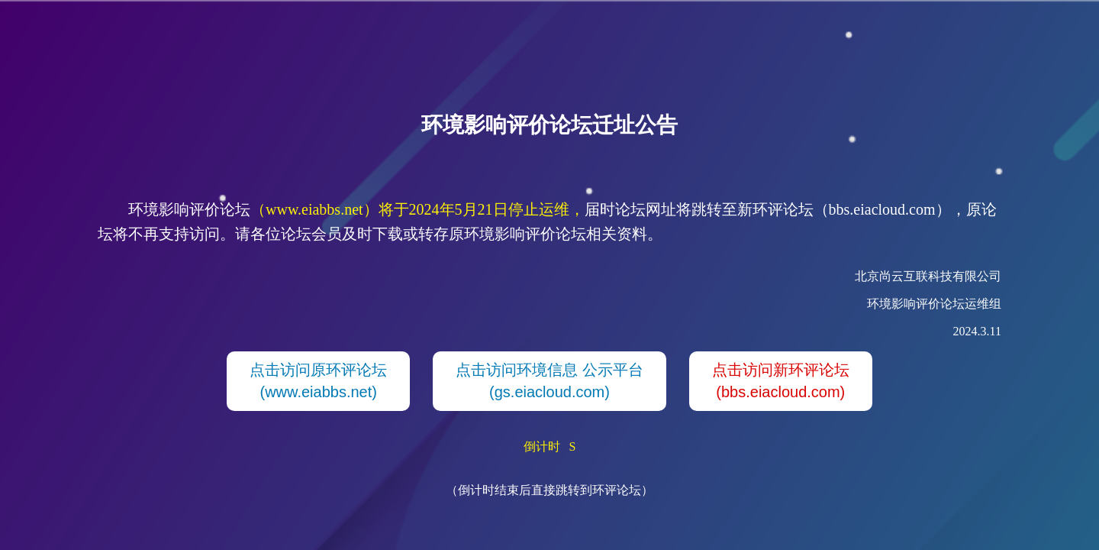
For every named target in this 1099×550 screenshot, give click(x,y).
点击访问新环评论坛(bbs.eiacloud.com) (780, 380)
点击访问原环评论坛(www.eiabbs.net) (318, 380)
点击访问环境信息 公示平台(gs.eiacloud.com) (549, 380)
